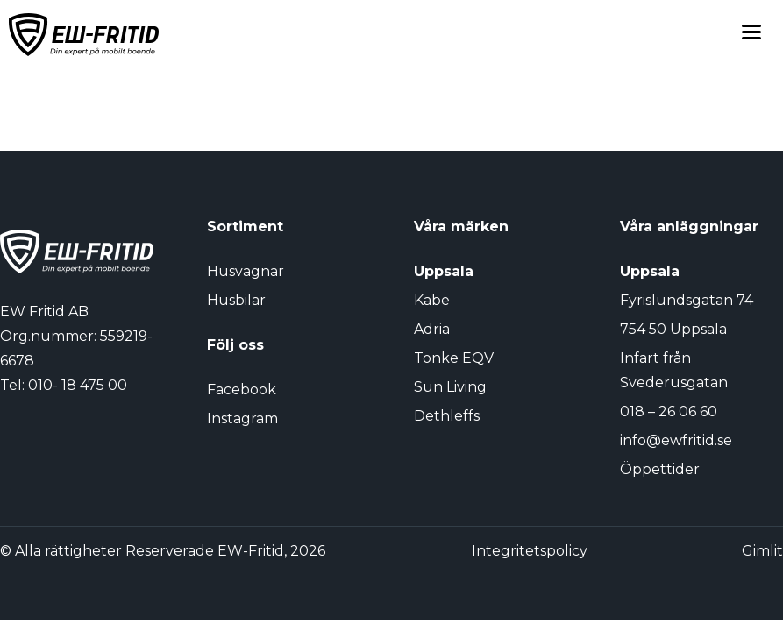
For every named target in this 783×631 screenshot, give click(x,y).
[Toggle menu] (751, 35)
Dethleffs (447, 416)
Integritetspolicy (529, 550)
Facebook (241, 389)
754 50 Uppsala (673, 329)
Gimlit (762, 550)
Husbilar (236, 300)
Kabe (432, 300)
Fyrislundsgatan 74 (686, 300)
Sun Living (450, 387)
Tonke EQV (454, 358)
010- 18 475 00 (77, 385)
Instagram (242, 418)
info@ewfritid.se (676, 440)
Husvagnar (245, 271)
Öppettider (660, 469)
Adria (432, 329)
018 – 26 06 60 (668, 411)
